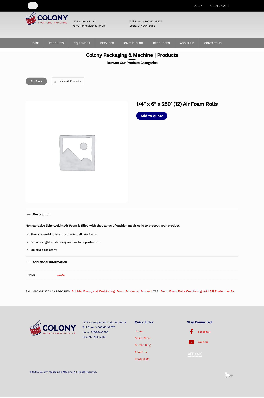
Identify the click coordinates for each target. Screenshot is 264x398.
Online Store (143, 339)
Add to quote (151, 117)
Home (35, 44)
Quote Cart (219, 6)
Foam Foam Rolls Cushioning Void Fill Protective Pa (197, 292)
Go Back (36, 82)
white (61, 276)
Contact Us (213, 44)
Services (107, 44)
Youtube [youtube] (197, 343)
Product (146, 292)
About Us (187, 44)
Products (56, 44)
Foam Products (127, 292)
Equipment (82, 44)
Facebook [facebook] (198, 332)
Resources (161, 44)
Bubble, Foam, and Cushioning (93, 292)
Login (198, 6)
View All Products (67, 82)
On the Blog (133, 44)
